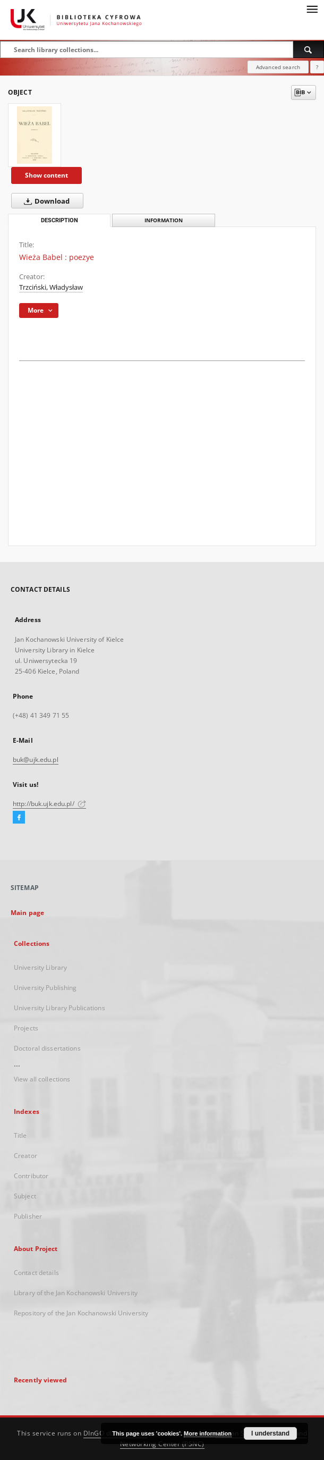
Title (20, 1135)
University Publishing (45, 987)
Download (45, 201)
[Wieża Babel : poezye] (34, 135)
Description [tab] (59, 220)
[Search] (308, 49)
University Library (40, 967)
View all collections (42, 1079)
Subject (25, 1196)
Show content (46, 175)
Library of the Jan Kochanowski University (76, 1292)
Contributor (31, 1175)
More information (208, 1433)
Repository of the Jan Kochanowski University (81, 1313)
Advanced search (278, 67)
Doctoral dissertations (47, 1048)
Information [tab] (163, 220)
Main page (27, 912)
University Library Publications (59, 1007)
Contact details (36, 1272)
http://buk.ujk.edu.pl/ (49, 803)
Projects (26, 1028)
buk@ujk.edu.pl (35, 759)
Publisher (28, 1216)
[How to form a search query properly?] (317, 67)
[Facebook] (19, 818)
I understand (270, 1433)
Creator (25, 1155)
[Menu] (311, 8)
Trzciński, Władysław (51, 287)
